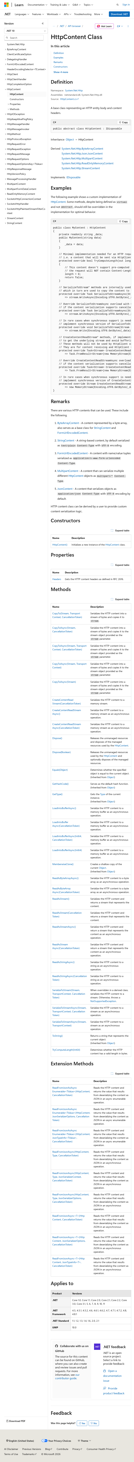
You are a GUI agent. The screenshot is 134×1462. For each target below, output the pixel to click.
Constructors (61, 66)
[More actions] (128, 26)
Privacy (76, 1449)
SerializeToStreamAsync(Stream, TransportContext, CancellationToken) (69, 1011)
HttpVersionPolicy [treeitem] (16, 173)
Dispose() (57, 738)
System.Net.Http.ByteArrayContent (82, 148)
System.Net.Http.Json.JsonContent (82, 153)
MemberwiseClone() (62, 864)
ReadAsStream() (60, 898)
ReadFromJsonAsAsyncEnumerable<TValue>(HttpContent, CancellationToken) (71, 1091)
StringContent (102, 428)
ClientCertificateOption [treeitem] (19, 54)
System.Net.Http (74, 90)
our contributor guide (67, 1376)
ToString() (57, 1035)
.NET (61, 26)
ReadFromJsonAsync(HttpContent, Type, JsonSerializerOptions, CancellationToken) (70, 1198)
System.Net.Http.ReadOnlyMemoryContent (87, 163)
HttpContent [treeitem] (16, 94)
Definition (59, 53)
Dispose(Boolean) (61, 752)
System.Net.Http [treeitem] (16, 44)
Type (102, 794)
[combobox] (26, 31)
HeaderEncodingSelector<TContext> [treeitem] (26, 69)
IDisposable (73, 177)
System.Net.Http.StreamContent (81, 168)
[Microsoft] (6, 4)
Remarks (58, 62)
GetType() (57, 794)
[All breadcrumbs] (54, 26)
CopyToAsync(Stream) (64, 681)
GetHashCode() (60, 783)
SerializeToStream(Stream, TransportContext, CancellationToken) (68, 993)
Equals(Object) (60, 769)
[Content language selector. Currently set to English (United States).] (20, 1441)
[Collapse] (42, 23)
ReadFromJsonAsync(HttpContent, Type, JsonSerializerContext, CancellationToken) (70, 1176)
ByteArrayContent (68, 423)
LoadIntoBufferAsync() (64, 808)
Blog (47, 1449)
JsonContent (64, 488)
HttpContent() (59, 544)
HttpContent (58, 201)
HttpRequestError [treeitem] (16, 144)
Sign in (126, 4)
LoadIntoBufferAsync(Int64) (67, 850)
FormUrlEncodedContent (72, 432)
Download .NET (119, 14)
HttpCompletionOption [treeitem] (19, 84)
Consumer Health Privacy (100, 1449)
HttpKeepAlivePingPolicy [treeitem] (20, 119)
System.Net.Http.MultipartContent (82, 158)
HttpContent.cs (68, 99)
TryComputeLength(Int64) (66, 1049)
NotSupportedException (103, 1001)
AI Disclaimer (11, 1449)
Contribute (62, 1449)
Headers (56, 579)
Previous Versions (31, 1449)
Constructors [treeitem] (17, 99)
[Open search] (117, 5)
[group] (91, 309)
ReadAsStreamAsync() (64, 926)
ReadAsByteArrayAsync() (65, 878)
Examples (58, 57)
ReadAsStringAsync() (63, 962)
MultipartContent (67, 471)
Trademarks (28, 1454)
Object (70, 139)
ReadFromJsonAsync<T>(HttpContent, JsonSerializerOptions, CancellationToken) (68, 1240)
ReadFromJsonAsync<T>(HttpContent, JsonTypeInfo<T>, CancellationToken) (68, 1262)
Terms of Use (11, 1454)
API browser (74, 26)
